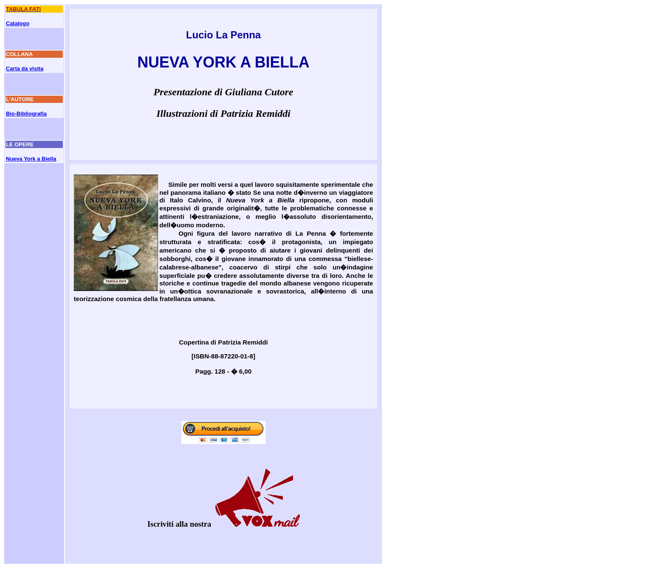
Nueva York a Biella (31, 159)
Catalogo (18, 23)
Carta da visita (24, 68)
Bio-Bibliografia (26, 113)
